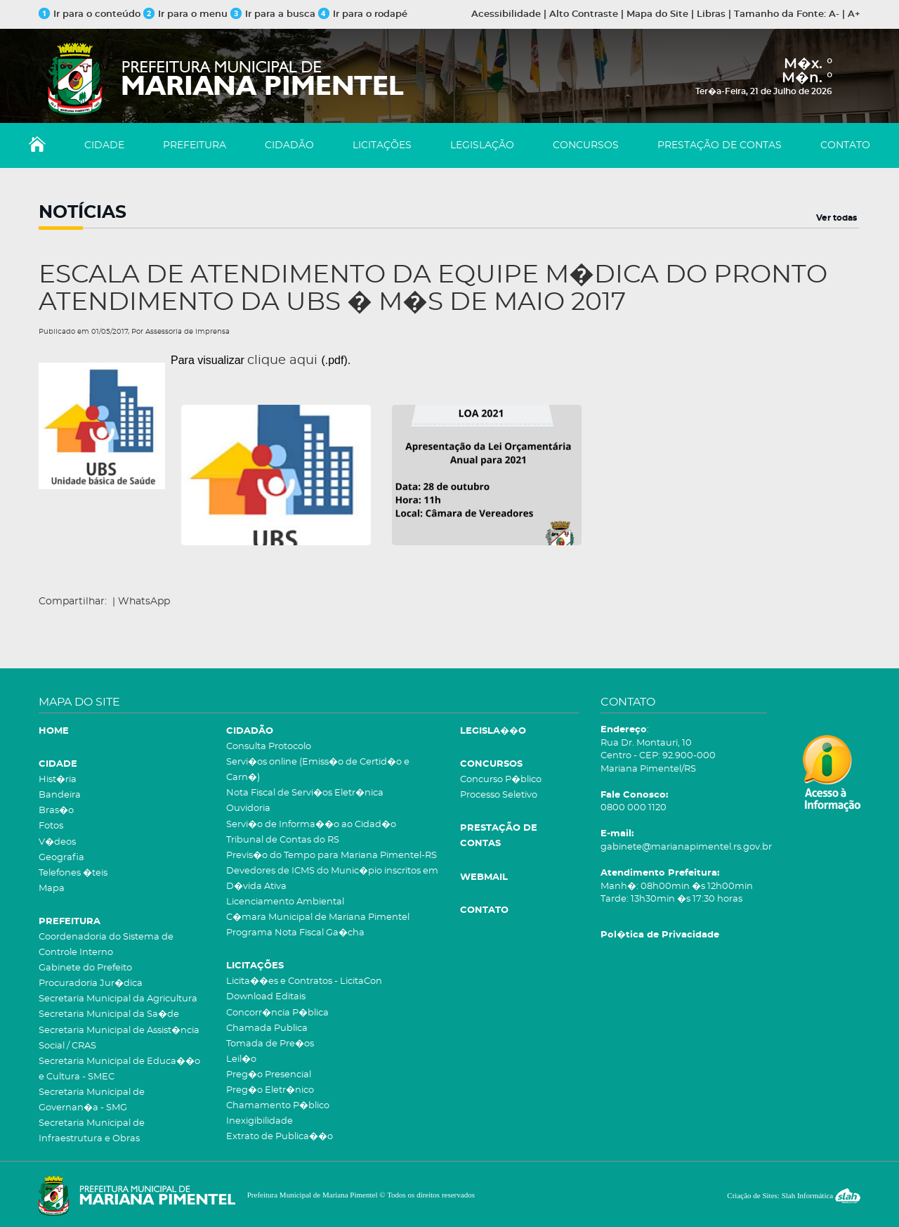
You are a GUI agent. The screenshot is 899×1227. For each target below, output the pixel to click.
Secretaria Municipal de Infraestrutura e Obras (92, 1131)
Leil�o (241, 1059)
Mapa (52, 888)
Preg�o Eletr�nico (270, 1090)
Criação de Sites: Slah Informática (793, 1195)
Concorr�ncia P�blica (277, 1013)
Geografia (61, 857)
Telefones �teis (73, 873)
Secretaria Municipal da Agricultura (118, 999)
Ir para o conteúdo (89, 14)
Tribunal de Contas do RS (282, 840)
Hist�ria (58, 779)
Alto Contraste (583, 14)
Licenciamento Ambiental (285, 902)
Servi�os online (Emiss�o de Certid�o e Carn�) (317, 770)
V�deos (57, 842)
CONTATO (845, 145)
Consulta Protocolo (268, 746)
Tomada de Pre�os (270, 1044)
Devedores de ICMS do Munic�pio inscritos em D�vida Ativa (332, 878)
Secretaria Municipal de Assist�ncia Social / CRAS (119, 1038)
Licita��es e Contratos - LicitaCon (304, 981)
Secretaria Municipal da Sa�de (109, 1014)
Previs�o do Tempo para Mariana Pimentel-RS (331, 855)
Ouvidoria (248, 808)
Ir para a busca (272, 14)
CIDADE (104, 145)
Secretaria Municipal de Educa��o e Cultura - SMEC (119, 1069)
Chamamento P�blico (277, 1105)
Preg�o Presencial (268, 1074)
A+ (854, 14)
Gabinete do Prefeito (85, 968)
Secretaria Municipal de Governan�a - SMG (92, 1100)
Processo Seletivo (498, 795)
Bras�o (56, 810)
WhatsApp (144, 601)
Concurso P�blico (501, 779)
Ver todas (836, 218)
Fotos (51, 826)
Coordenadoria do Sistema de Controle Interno (106, 945)
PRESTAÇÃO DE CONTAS (719, 145)
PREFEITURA (194, 145)
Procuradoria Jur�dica (91, 983)
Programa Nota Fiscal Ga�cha (295, 932)
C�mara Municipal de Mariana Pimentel (317, 917)
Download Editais (266, 996)
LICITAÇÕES (382, 145)
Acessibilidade (506, 14)
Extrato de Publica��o (279, 1136)
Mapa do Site (657, 14)
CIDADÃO (289, 145)
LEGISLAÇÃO (482, 145)
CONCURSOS (586, 145)
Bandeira (60, 795)
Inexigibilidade (259, 1121)
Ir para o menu (186, 14)
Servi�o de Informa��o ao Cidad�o (311, 824)
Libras (711, 14)
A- (834, 14)
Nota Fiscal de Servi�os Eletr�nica (304, 793)
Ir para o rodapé (362, 14)
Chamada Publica (267, 1028)
